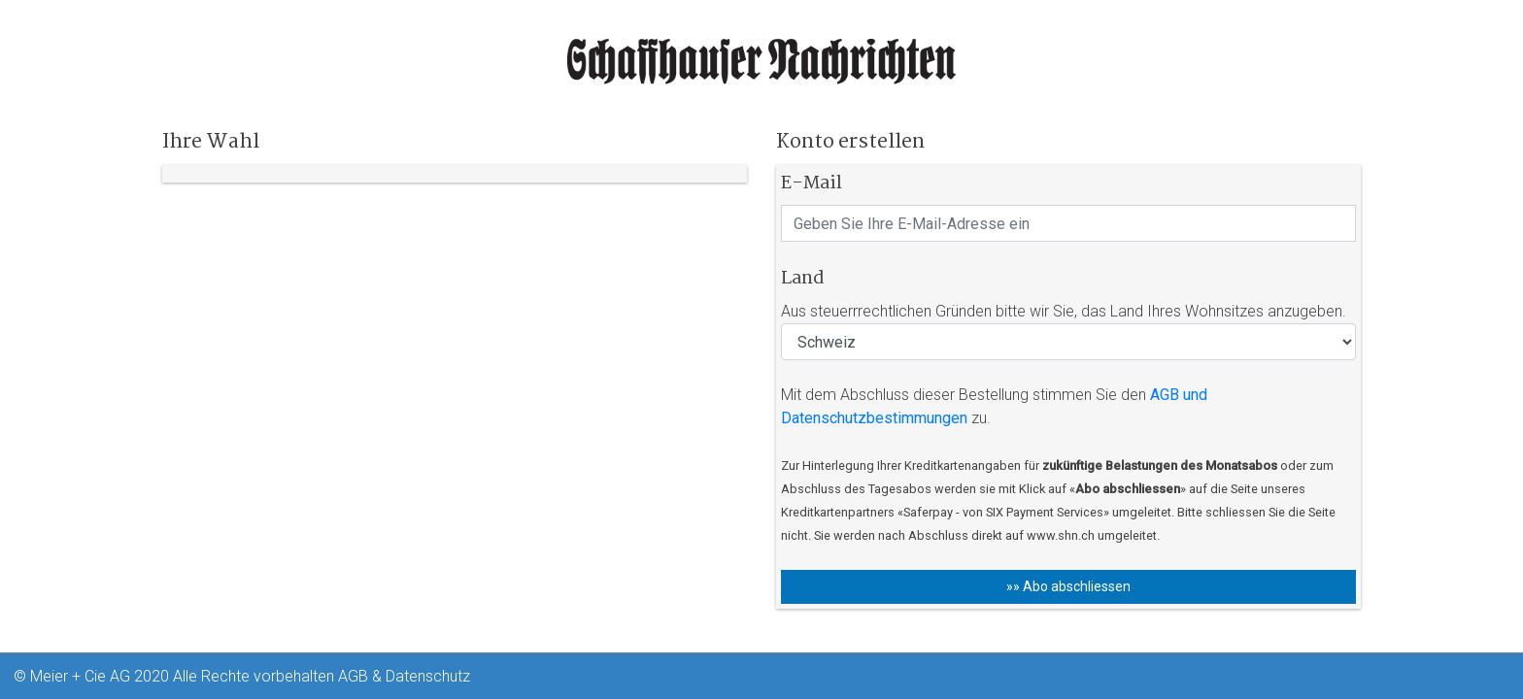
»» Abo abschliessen (1068, 586)
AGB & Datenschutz (404, 676)
